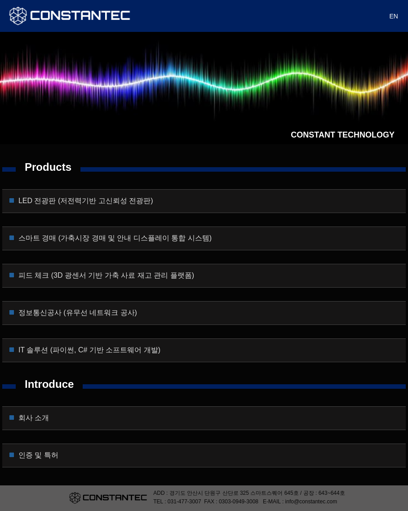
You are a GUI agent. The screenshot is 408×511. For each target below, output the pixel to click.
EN (394, 16)
